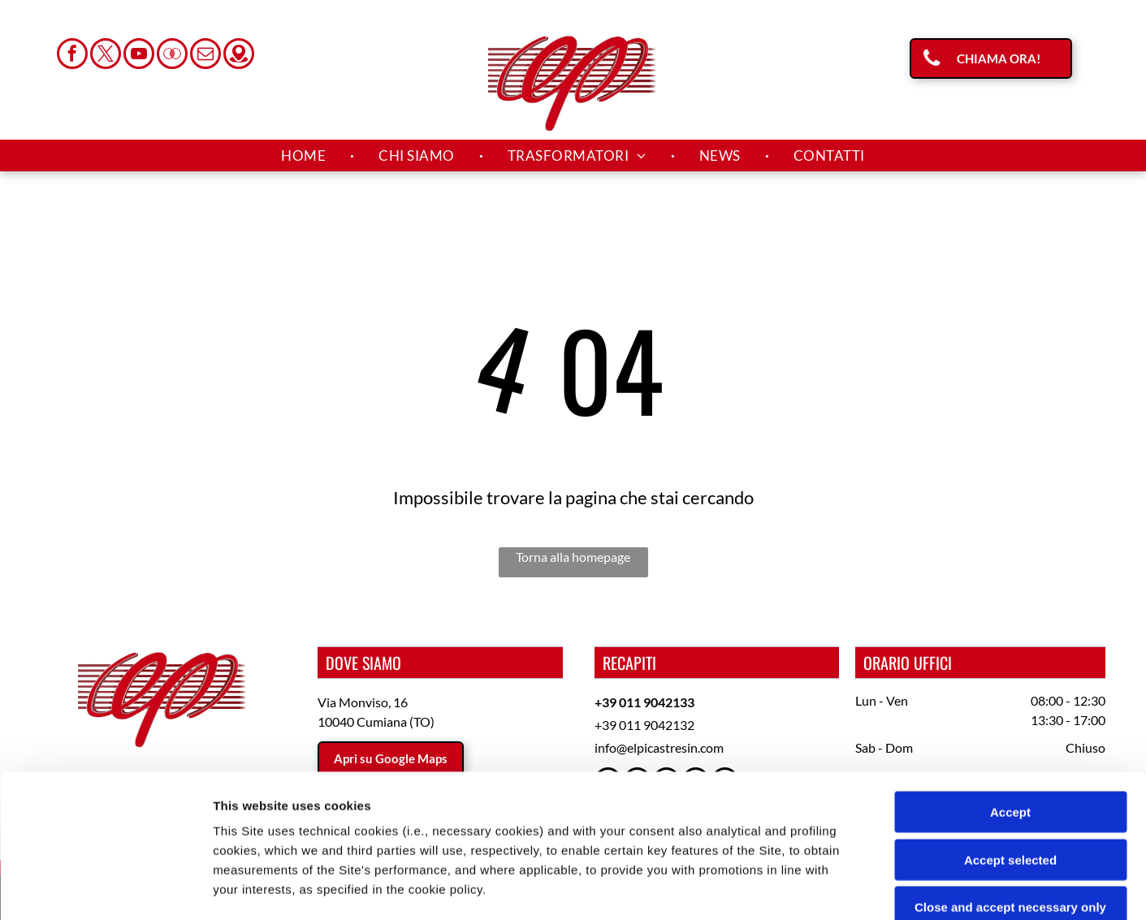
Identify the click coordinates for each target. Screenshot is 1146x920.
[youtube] (138, 55)
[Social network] (172, 55)
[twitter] (105, 55)
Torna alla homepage (573, 556)
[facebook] (72, 55)
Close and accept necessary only (1010, 764)
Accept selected (1010, 716)
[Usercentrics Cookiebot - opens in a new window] (105, 888)
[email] (205, 55)
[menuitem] (305, 155)
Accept (1010, 669)
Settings (826, 888)
